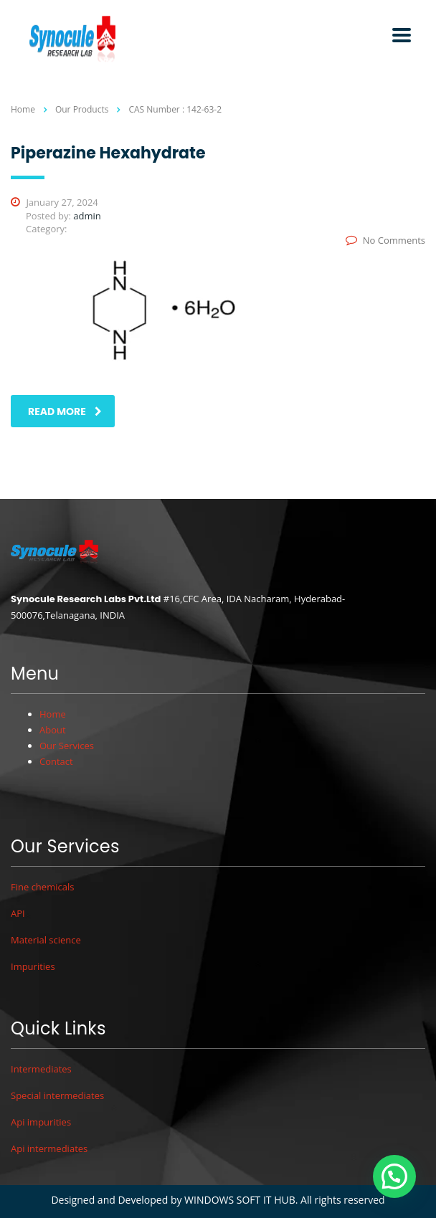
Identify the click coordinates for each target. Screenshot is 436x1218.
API (18, 913)
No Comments (385, 240)
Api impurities (41, 1121)
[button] (394, 1176)
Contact (56, 761)
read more (65, 411)
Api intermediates (49, 1148)
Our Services (66, 745)
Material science (46, 939)
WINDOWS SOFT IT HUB (239, 1200)
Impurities (33, 966)
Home (23, 109)
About (52, 729)
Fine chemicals (42, 886)
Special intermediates (57, 1095)
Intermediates (41, 1068)
